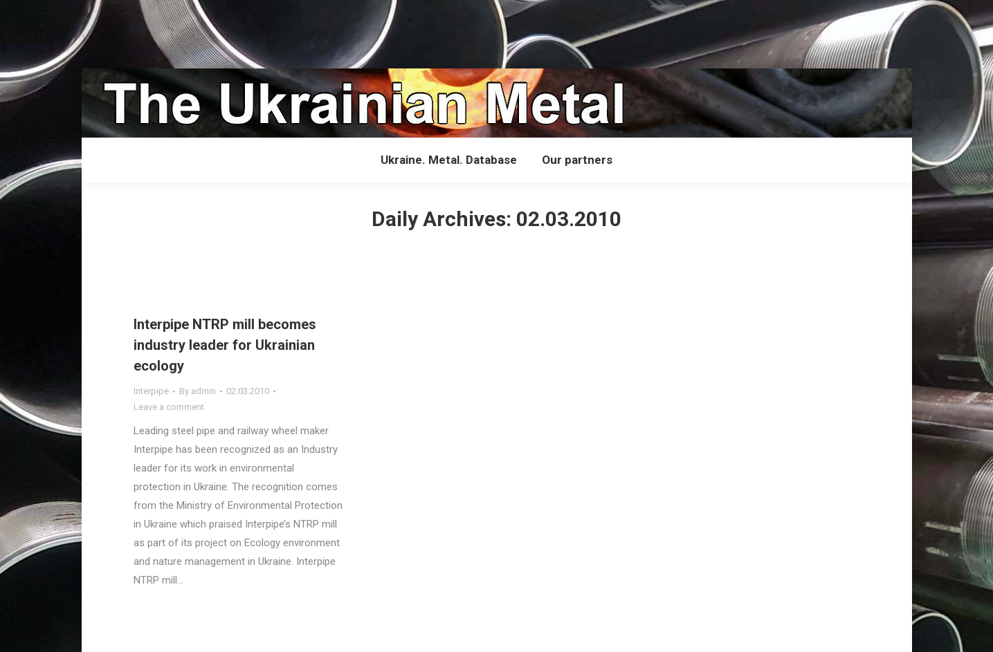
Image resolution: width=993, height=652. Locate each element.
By (197, 391)
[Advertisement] (252, 31)
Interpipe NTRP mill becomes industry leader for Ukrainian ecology (225, 345)
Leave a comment (169, 407)
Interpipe (151, 391)
